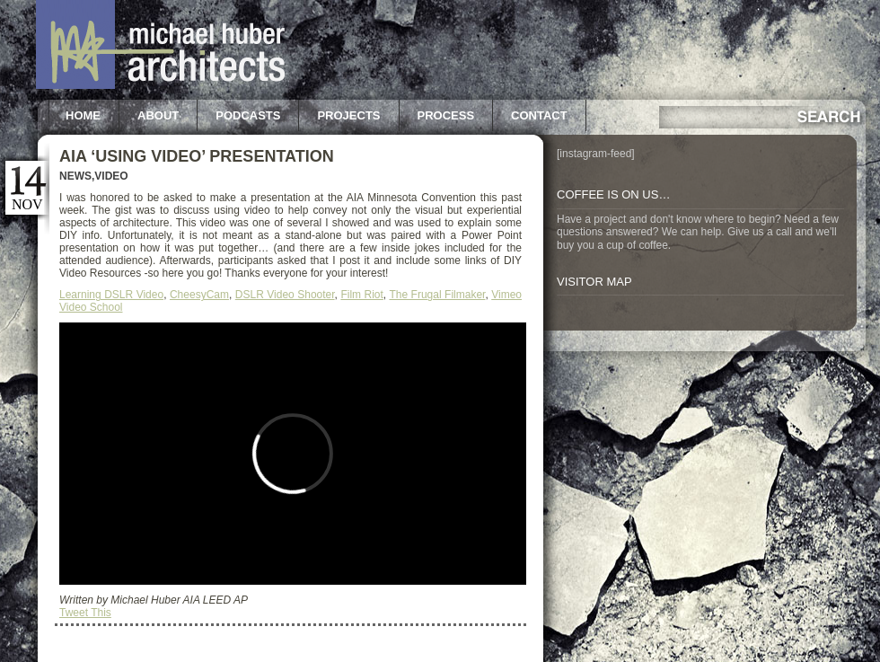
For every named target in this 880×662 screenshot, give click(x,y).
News (75, 176)
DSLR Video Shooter (285, 294)
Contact (539, 115)
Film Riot (361, 294)
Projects (348, 115)
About (158, 115)
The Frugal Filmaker (437, 294)
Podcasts (248, 115)
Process (446, 115)
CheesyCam (199, 294)
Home (83, 115)
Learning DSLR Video (111, 294)
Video (111, 176)
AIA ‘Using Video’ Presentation (196, 156)
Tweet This (85, 612)
